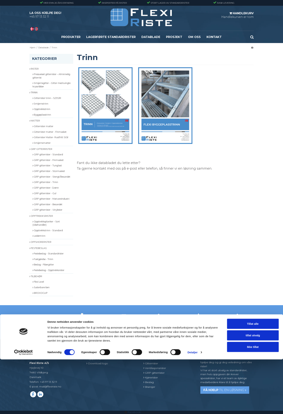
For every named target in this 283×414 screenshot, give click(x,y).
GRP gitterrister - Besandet (47, 204)
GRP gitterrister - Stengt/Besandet (51, 176)
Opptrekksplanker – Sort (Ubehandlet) (46, 223)
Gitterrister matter (43, 126)
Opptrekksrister (41, 216)
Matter (34, 120)
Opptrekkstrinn (41, 109)
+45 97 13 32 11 (39, 16)
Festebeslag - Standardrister (48, 253)
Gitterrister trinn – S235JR (47, 98)
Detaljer (193, 406)
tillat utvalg (253, 389)
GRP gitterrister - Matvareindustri (51, 198)
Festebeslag (38, 248)
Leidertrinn (39, 235)
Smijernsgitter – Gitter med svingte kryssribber (52, 85)
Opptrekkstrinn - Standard (48, 230)
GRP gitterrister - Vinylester (47, 209)
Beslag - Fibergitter (43, 264)
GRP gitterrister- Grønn (46, 187)
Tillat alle (253, 378)
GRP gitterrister (40, 149)
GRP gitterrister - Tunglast (47, 165)
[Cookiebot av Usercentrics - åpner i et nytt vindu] (23, 407)
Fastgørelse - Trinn (43, 259)
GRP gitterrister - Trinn (45, 182)
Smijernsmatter (42, 143)
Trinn (33, 92)
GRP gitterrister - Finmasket (48, 160)
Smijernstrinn (40, 103)
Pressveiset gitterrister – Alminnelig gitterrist (51, 76)
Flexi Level (38, 281)
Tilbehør (35, 276)
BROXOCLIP (40, 293)
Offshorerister (40, 242)
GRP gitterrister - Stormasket (49, 171)
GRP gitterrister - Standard (48, 154)
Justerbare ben (41, 287)
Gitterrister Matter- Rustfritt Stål (50, 137)
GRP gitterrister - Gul (44, 193)
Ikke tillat (253, 401)
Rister (34, 68)
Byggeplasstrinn (42, 114)
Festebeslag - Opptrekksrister (48, 270)
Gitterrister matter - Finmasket (50, 132)
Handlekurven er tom (237, 15)
